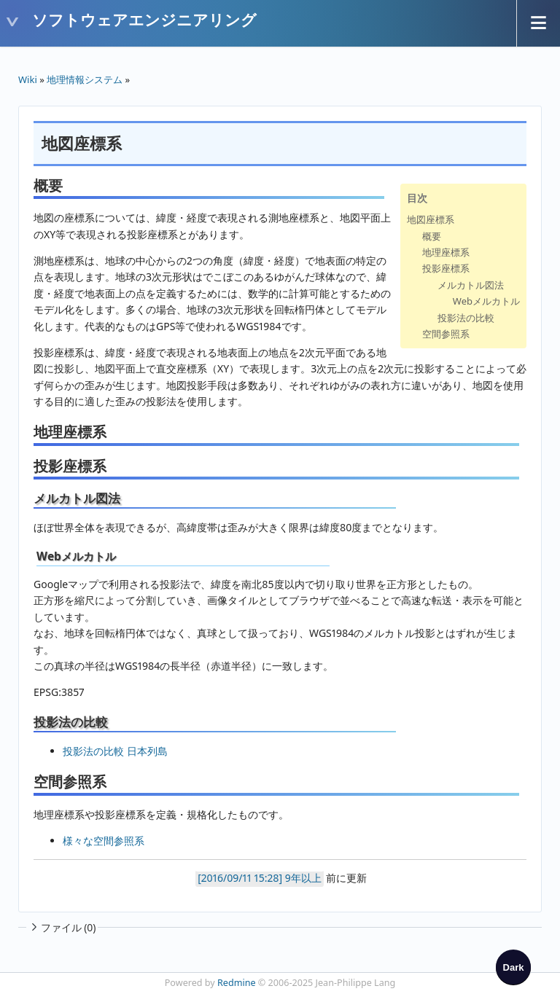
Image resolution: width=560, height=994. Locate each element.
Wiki (27, 79)
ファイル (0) (62, 927)
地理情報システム (84, 79)
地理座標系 (446, 252)
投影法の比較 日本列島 (115, 751)
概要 (431, 236)
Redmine (236, 983)
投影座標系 (446, 268)
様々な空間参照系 (103, 841)
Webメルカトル (486, 301)
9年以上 (303, 878)
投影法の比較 (466, 317)
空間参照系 (446, 333)
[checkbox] (513, 967)
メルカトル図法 (471, 284)
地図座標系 (430, 219)
